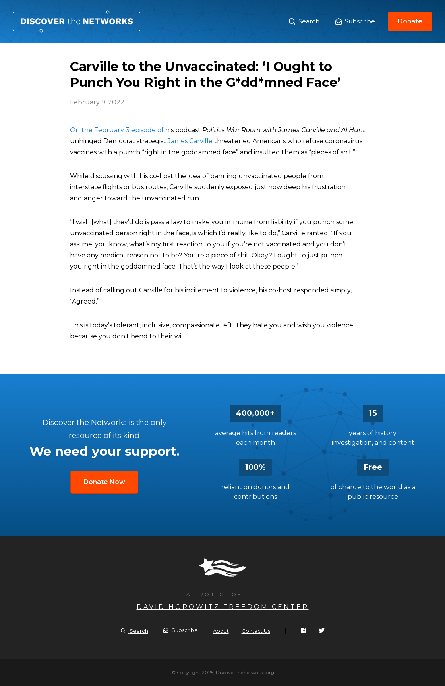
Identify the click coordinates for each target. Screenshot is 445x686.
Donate (410, 21)
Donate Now (104, 482)
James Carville (190, 141)
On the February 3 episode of (117, 130)
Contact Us (256, 631)
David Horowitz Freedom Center (223, 607)
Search (304, 21)
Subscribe (355, 21)
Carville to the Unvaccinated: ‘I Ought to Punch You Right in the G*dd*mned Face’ (76, 21)
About (221, 631)
